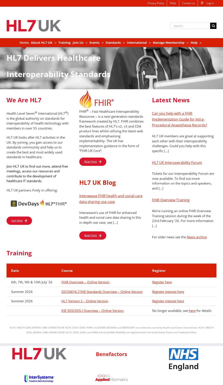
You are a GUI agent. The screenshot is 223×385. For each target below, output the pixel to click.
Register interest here (168, 291)
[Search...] (190, 26)
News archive (197, 237)
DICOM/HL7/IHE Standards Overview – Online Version (102, 291)
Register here (162, 282)
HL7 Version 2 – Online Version (84, 301)
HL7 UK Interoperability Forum (177, 162)
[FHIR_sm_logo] (98, 91)
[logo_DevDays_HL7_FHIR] (39, 198)
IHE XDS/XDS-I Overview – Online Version (92, 310)
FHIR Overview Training (171, 200)
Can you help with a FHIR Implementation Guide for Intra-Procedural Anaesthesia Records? (179, 119)
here (192, 310)
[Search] (213, 26)
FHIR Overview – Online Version (85, 282)
